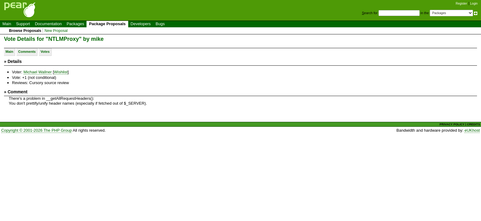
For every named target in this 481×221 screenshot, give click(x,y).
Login (474, 3)
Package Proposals (107, 23)
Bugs (160, 23)
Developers (141, 23)
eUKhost (472, 130)
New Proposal (55, 31)
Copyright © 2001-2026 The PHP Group (36, 130)
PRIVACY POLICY (452, 124)
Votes (44, 51)
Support (23, 23)
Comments (27, 51)
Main (6, 23)
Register (461, 3)
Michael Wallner (38, 72)
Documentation (48, 23)
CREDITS (473, 124)
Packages (75, 23)
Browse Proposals (25, 31)
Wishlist (61, 72)
